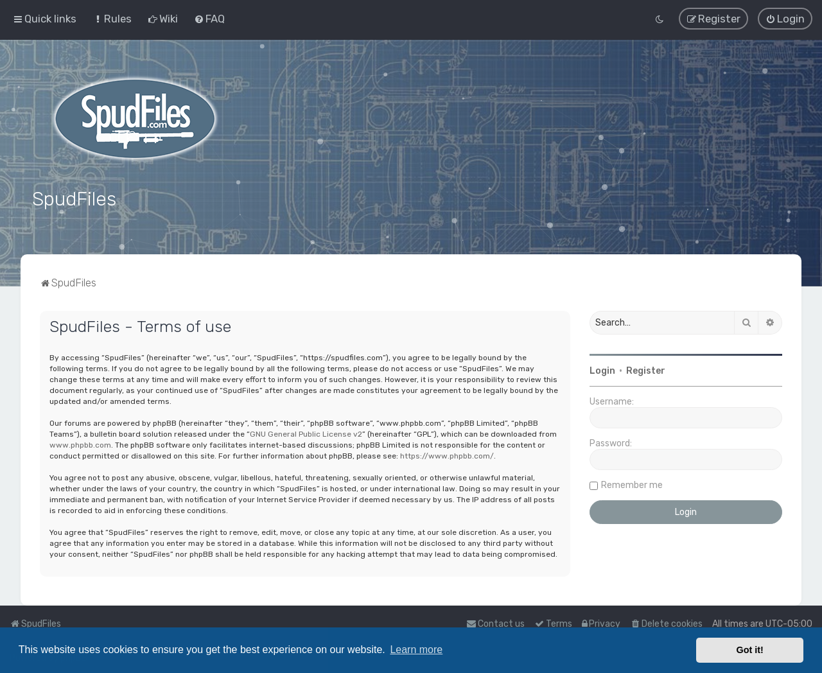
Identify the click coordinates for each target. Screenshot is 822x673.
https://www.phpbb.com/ (447, 454)
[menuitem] (112, 18)
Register (645, 370)
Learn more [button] (416, 649)
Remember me (632, 484)
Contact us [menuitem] (495, 623)
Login (602, 370)
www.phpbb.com (80, 443)
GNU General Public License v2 (306, 432)
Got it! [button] (750, 650)
